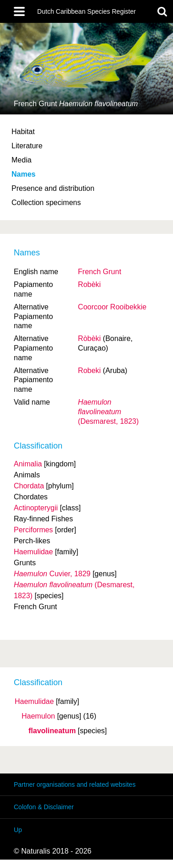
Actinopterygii (36, 508)
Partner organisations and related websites (74, 784)
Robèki (89, 284)
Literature (27, 146)
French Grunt (99, 272)
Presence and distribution (53, 188)
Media (21, 160)
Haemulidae (34, 701)
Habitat (23, 131)
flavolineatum (52, 731)
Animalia (28, 464)
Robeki (89, 370)
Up (18, 829)
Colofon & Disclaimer (44, 807)
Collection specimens (46, 202)
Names (23, 174)
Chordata (29, 486)
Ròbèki (89, 338)
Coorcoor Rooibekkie (112, 307)
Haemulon (38, 716)
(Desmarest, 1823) (108, 411)
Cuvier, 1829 (52, 574)
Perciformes (33, 530)
